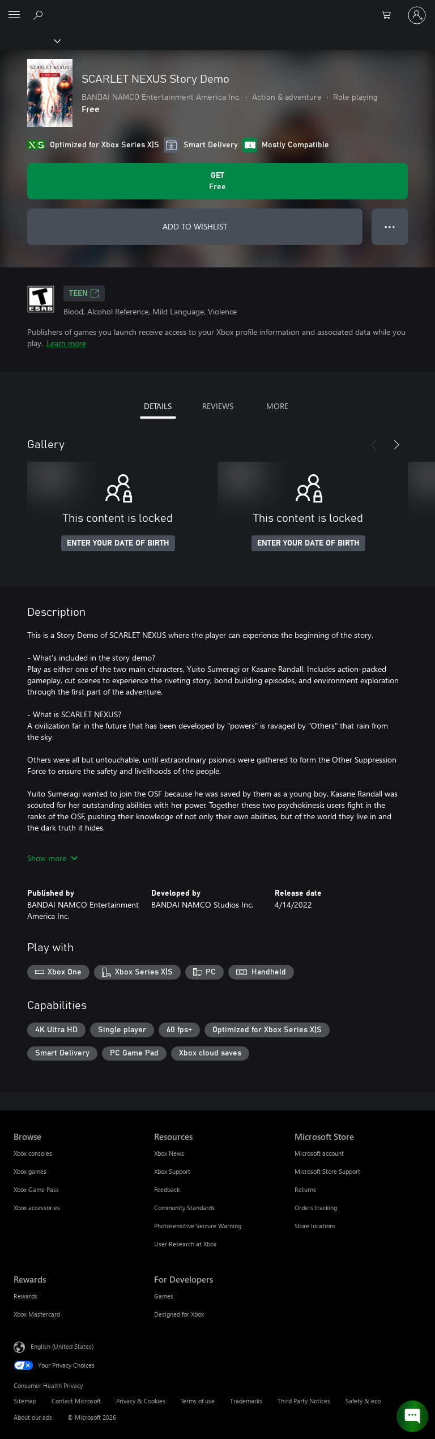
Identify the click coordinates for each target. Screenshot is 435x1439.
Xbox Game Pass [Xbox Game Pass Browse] (36, 1189)
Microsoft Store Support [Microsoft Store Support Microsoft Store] (327, 1171)
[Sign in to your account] (416, 15)
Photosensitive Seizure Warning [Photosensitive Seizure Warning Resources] (197, 1225)
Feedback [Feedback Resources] (167, 1189)
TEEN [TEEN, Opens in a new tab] (84, 293)
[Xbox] (29, 40)
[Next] (396, 445)
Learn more (66, 343)
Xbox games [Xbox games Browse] (30, 1171)
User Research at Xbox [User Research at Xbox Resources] (185, 1244)
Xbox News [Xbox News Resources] (169, 1153)
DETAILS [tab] (158, 406)
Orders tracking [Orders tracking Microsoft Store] (316, 1207)
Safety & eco (363, 1400)
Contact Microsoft (76, 1400)
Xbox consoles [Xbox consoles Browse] (33, 1153)
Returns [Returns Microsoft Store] (305, 1189)
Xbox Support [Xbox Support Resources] (172, 1171)
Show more (52, 858)
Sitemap (25, 1400)
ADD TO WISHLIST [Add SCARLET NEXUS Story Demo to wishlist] (195, 226)
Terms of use (198, 1400)
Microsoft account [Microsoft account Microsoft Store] (319, 1153)
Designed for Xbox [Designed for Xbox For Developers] (179, 1314)
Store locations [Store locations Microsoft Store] (315, 1225)
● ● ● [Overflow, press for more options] (390, 226)
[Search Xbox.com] (39, 15)
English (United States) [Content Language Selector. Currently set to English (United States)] (62, 1346)
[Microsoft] (217, 8)
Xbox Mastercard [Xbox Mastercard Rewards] (37, 1314)
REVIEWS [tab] (217, 406)
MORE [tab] (277, 406)
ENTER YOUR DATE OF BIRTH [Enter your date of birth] (118, 543)
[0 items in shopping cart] (389, 15)
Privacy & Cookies (140, 1400)
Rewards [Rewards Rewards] (25, 1296)
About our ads (33, 1417)
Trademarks (246, 1400)
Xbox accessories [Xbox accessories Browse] (37, 1207)
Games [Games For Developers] (163, 1296)
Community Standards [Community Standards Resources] (184, 1207)
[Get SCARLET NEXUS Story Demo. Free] (217, 181)
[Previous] (373, 445)
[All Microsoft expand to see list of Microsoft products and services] (14, 15)
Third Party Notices (304, 1400)
